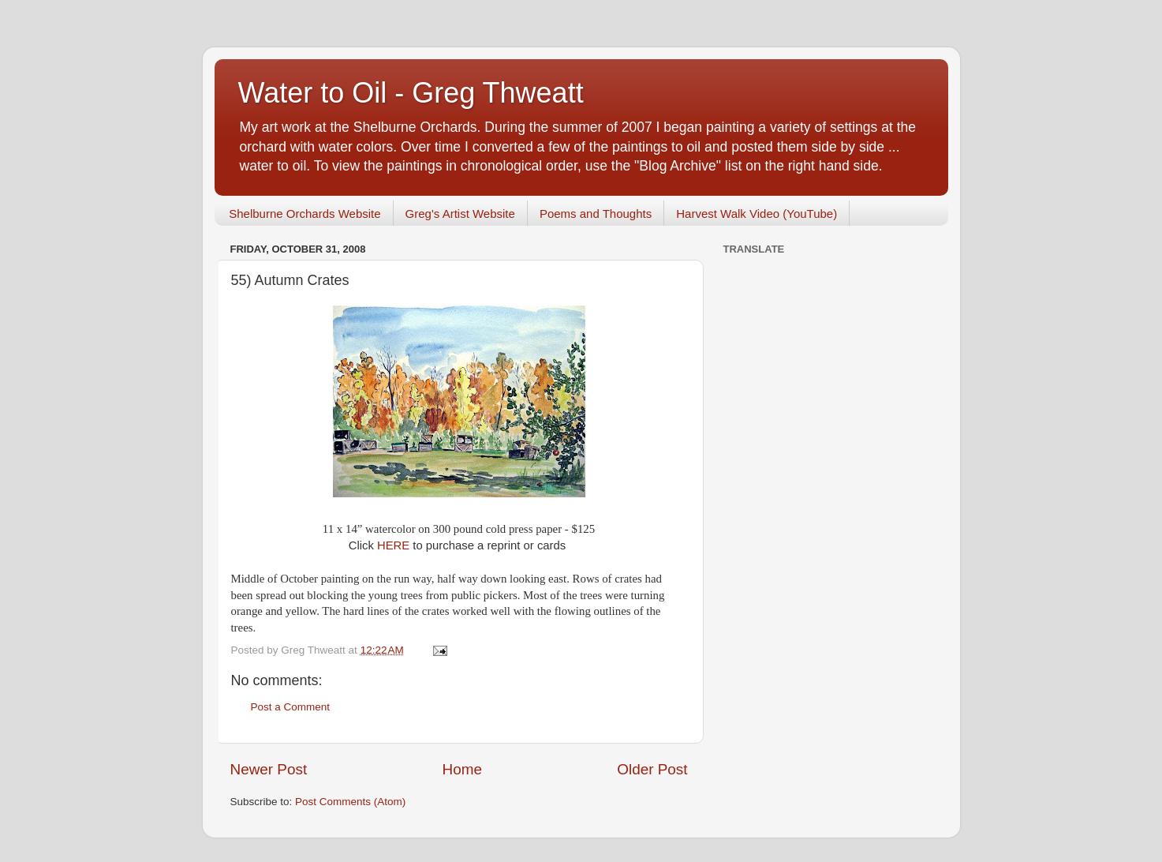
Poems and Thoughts (596, 213)
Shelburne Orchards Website (304, 213)
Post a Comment (291, 707)
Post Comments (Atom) (350, 802)
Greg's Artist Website (460, 213)
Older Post (652, 769)
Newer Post (269, 769)
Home (462, 769)
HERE (395, 545)
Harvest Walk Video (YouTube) (756, 213)
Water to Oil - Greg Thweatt (411, 93)
